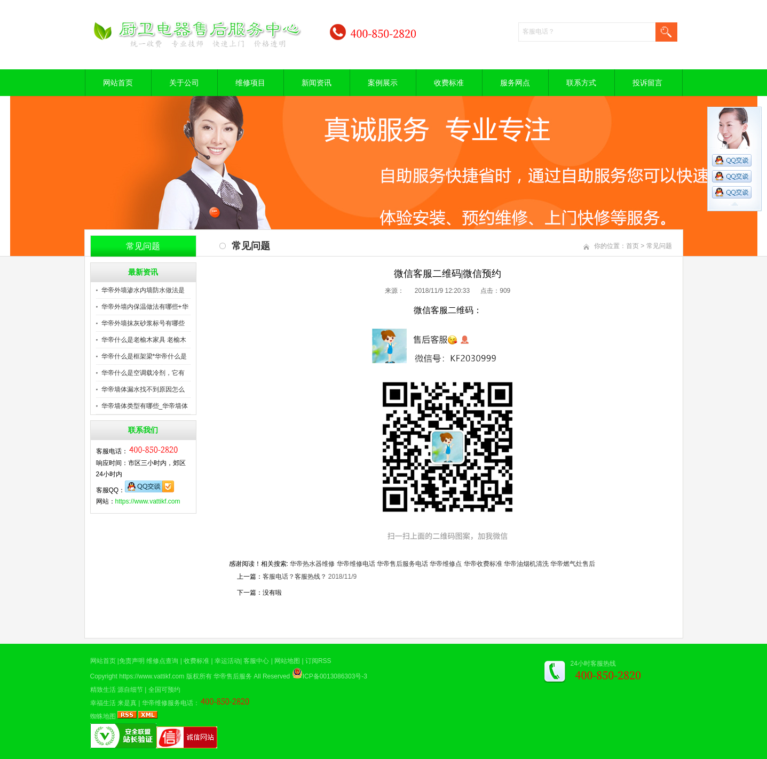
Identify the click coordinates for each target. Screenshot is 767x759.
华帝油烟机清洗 (526, 564)
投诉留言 (647, 82)
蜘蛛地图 (103, 716)
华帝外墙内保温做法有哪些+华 (144, 306)
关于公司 (184, 82)
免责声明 (132, 661)
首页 (632, 246)
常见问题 (659, 246)
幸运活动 (227, 661)
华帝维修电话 (356, 564)
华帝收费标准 (483, 564)
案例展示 (383, 82)
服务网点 (515, 82)
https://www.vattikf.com (147, 501)
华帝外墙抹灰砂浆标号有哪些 (143, 323)
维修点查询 (162, 661)
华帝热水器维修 (312, 564)
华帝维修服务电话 (167, 703)
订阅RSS (318, 661)
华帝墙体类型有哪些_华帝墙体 (144, 406)
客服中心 (256, 661)
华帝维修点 (446, 564)
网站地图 (287, 661)
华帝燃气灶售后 (572, 564)
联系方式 (581, 82)
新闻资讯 (316, 82)
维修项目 (250, 82)
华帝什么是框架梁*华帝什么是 (144, 356)
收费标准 (449, 82)
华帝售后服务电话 (402, 564)
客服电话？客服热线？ (295, 576)
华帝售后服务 (233, 676)
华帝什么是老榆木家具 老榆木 (143, 339)
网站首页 (118, 82)
